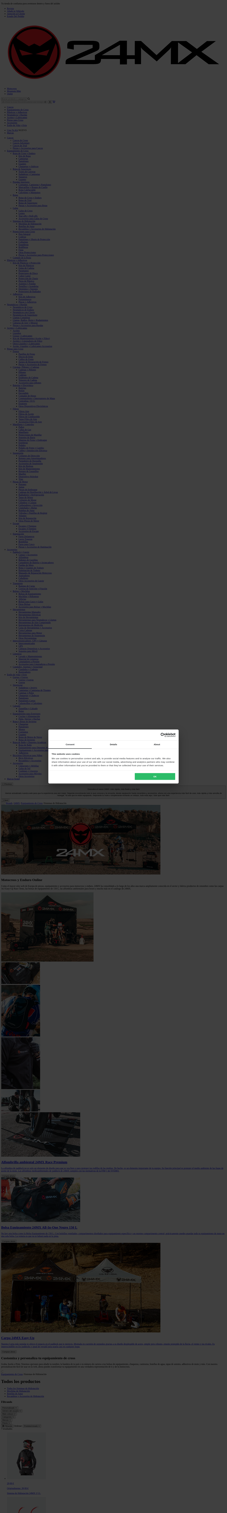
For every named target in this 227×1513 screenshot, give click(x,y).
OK (155, 776)
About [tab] (157, 744)
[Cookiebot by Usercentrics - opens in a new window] (162, 735)
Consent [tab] (70, 744)
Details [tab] (113, 744)
